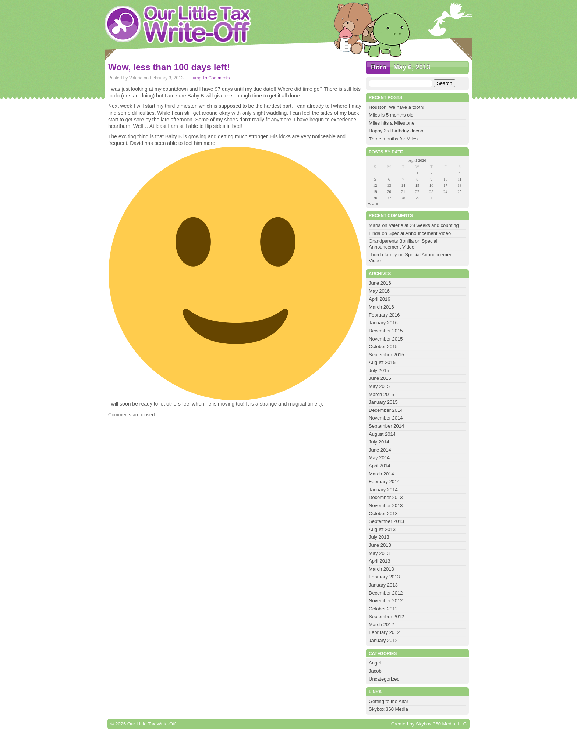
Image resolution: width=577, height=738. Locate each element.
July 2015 (379, 370)
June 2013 (380, 545)
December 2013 (386, 497)
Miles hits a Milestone (392, 123)
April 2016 (379, 299)
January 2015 (383, 402)
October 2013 (383, 513)
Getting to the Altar (388, 701)
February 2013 (384, 577)
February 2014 (384, 481)
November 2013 (386, 505)
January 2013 (383, 585)
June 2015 (380, 378)
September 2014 (386, 426)
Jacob (375, 671)
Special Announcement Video (420, 233)
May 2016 (379, 291)
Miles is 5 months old (391, 115)
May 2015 (379, 386)
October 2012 (383, 609)
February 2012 (384, 632)
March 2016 (381, 307)
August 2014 (382, 434)
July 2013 (379, 537)
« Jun (374, 203)
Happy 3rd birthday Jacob (396, 130)
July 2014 (379, 442)
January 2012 (383, 640)
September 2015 (386, 354)
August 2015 (382, 362)
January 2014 (383, 489)
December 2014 (386, 410)
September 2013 (386, 521)
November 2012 (386, 600)
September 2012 (386, 616)
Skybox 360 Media (388, 709)
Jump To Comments (210, 78)
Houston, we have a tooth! (396, 107)
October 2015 (383, 346)
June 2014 (380, 450)
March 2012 (381, 624)
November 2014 (386, 418)
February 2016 (384, 315)
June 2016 (380, 283)
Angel (375, 663)
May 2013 (379, 553)
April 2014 (379, 465)
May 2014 (379, 457)
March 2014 (381, 474)
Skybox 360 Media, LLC (441, 724)
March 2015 (381, 394)
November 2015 (386, 339)
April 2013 (379, 561)
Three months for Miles (393, 139)
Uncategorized (384, 679)
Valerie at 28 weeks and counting (424, 225)
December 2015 (386, 331)
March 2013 (381, 569)
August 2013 (382, 529)
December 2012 (386, 593)
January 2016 (383, 322)
